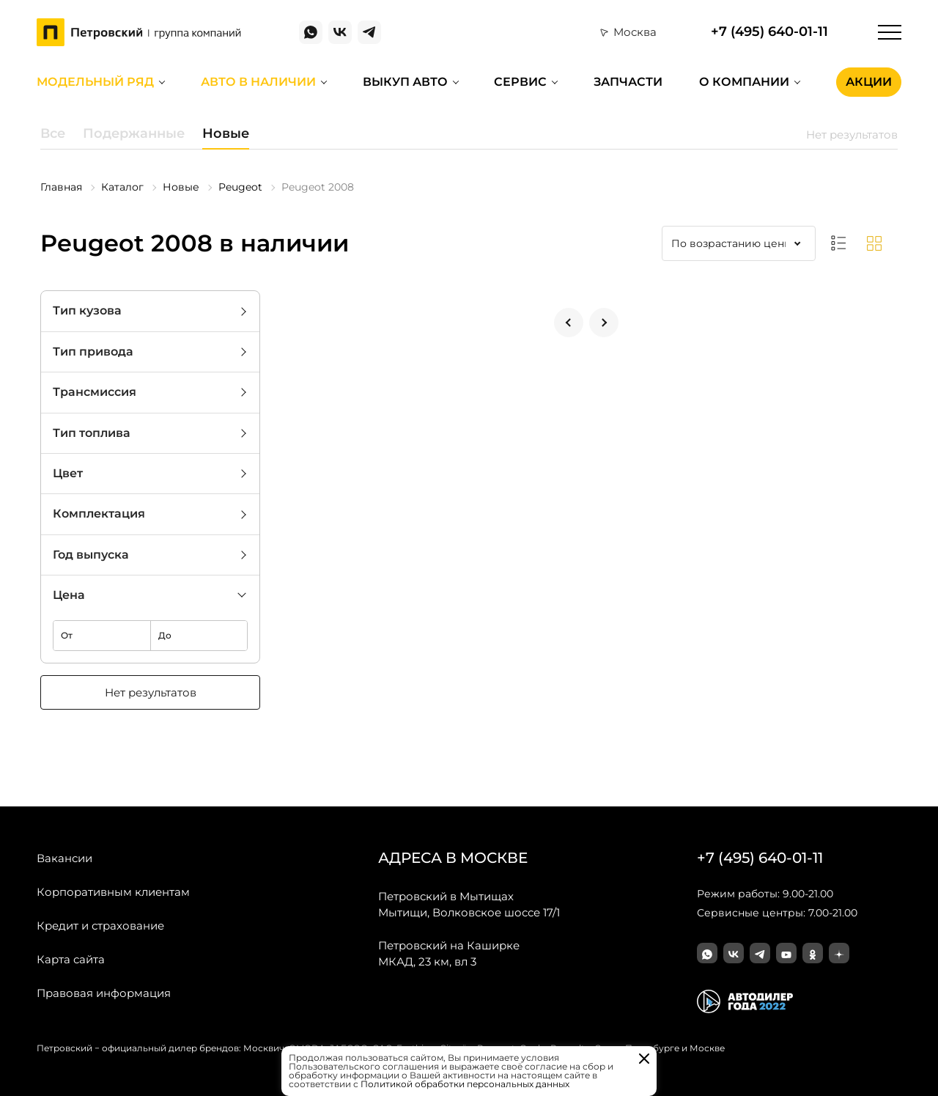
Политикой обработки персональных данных (465, 1083)
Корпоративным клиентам (113, 892)
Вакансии (64, 858)
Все (52, 133)
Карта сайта (71, 959)
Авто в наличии (258, 82)
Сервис (520, 82)
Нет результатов (150, 692)
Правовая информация (104, 993)
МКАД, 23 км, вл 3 (449, 953)
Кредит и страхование (100, 926)
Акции (869, 82)
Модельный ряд (95, 82)
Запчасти (628, 82)
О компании (744, 82)
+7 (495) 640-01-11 (769, 32)
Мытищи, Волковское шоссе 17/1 (469, 904)
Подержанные (134, 133)
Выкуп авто (405, 82)
